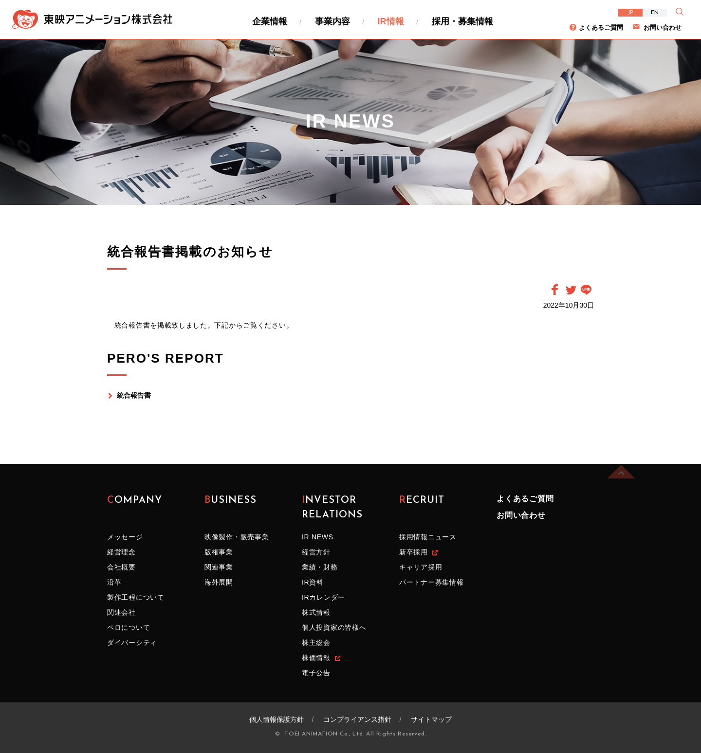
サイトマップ (431, 719)
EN (655, 13)
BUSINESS (230, 508)
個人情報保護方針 (276, 719)
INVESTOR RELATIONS (332, 508)
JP (630, 13)
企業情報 (269, 21)
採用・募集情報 (462, 21)
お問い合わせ (663, 27)
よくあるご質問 (601, 27)
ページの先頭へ (621, 459)
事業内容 (332, 21)
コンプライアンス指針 (357, 719)
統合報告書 (134, 395)
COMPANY (134, 508)
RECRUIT (421, 508)
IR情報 (391, 21)
